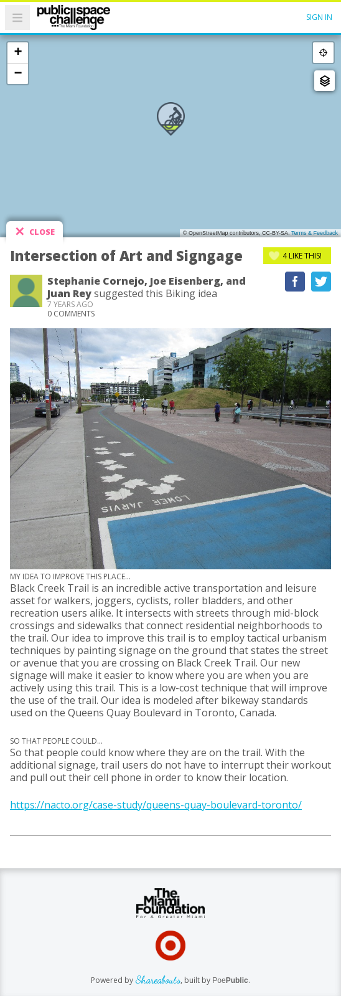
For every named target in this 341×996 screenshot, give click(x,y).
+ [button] (18, 52)
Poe (230, 980)
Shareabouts (157, 979)
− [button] (18, 73)
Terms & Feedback (314, 233)
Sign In (319, 17)
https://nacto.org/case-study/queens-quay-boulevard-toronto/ (156, 805)
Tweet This (321, 282)
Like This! (302, 255)
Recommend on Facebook (295, 282)
